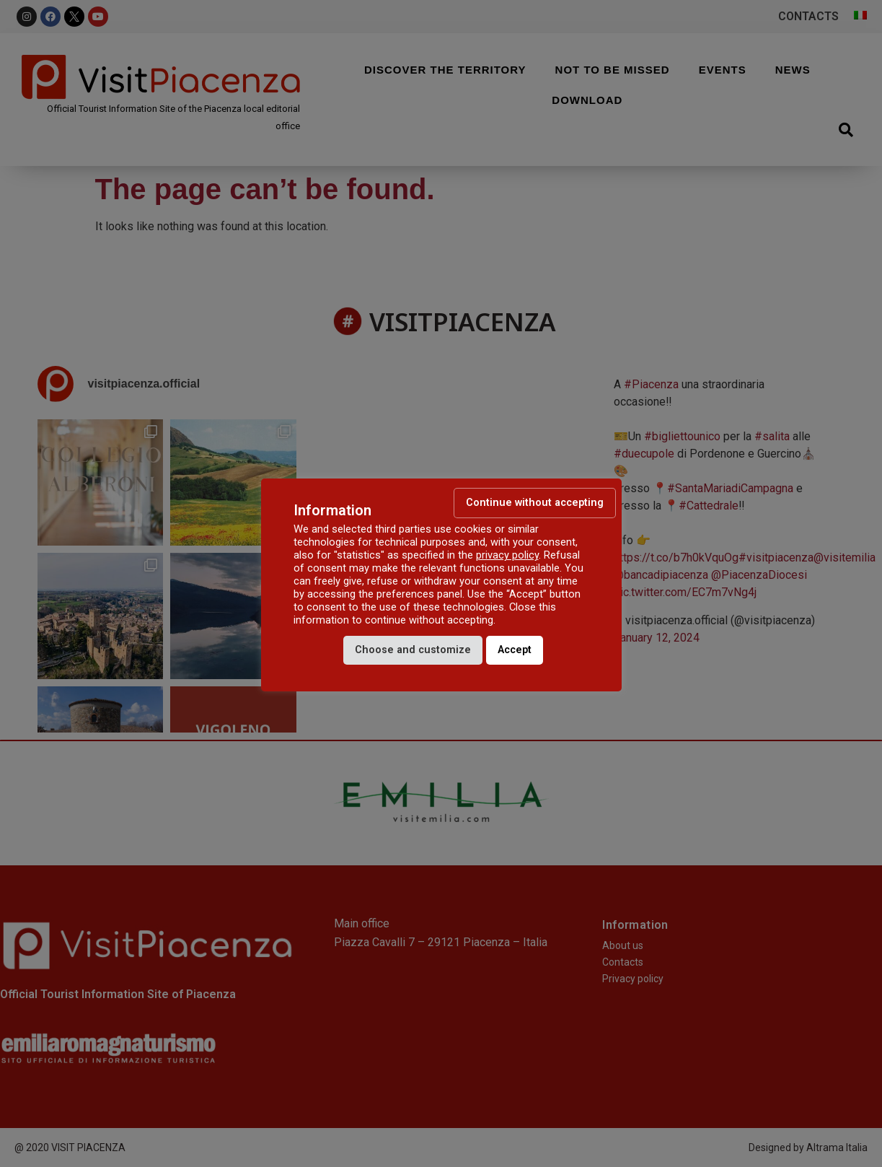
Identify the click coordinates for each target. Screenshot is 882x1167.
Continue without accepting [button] (535, 503)
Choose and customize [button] (413, 650)
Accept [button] (515, 650)
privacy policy (507, 554)
